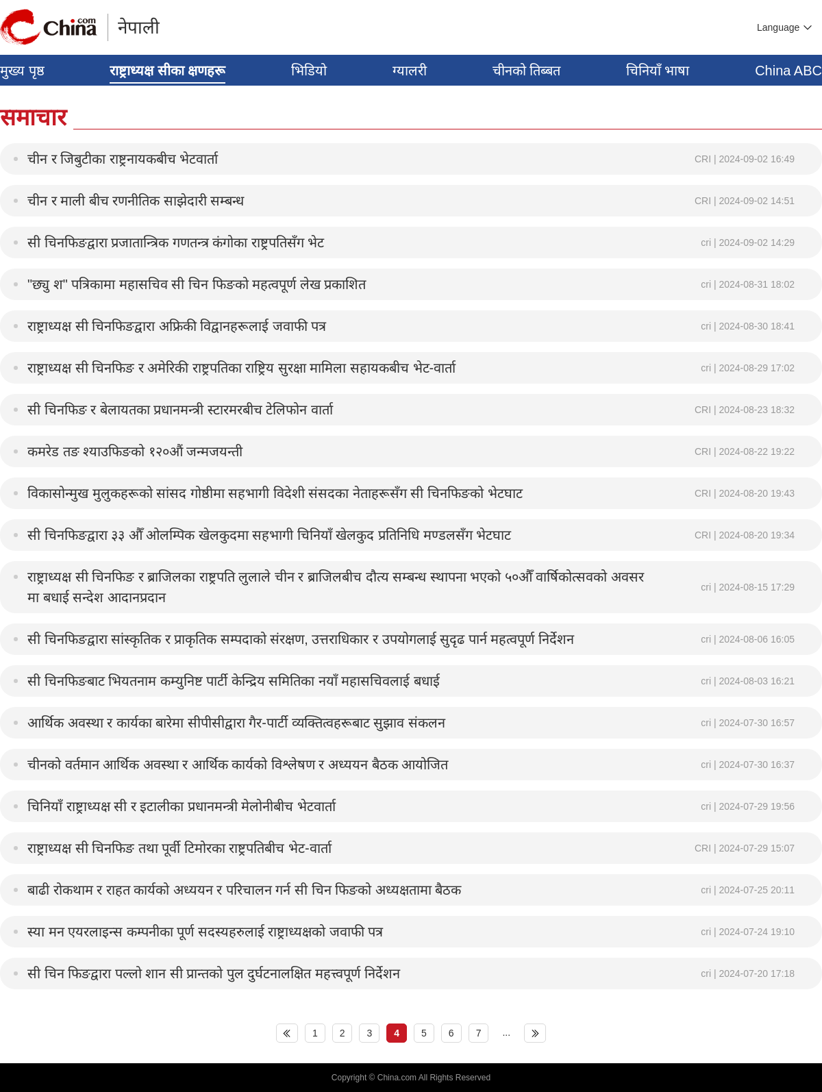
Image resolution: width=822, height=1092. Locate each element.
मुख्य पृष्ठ (22, 70)
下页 (535, 1033)
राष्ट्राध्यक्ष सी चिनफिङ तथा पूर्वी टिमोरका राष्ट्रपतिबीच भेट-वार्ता (179, 848)
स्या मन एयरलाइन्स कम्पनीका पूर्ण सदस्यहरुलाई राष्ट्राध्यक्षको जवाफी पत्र (205, 931)
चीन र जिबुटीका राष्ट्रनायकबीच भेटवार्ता (122, 158)
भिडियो (309, 70)
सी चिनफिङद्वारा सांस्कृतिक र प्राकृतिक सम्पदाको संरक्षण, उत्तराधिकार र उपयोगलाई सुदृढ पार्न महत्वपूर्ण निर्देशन (300, 639)
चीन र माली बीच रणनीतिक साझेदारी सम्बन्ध (135, 200)
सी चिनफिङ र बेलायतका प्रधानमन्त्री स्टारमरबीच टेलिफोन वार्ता (180, 409)
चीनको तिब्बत (527, 70)
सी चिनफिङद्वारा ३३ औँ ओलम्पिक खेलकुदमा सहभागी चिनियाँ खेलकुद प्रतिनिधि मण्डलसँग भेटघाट (269, 535)
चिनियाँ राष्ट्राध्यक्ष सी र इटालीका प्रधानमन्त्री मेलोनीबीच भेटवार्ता (181, 806)
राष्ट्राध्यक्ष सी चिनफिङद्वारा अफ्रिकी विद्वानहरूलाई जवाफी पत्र (176, 326)
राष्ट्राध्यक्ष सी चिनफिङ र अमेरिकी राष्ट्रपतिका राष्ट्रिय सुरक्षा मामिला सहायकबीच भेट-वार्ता (241, 367)
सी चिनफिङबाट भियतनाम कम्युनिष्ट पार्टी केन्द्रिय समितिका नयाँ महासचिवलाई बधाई (233, 680)
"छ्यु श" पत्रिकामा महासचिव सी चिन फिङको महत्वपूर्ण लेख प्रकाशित (196, 284)
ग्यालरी (410, 70)
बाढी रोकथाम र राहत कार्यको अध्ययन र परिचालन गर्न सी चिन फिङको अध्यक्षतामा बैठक (244, 889)
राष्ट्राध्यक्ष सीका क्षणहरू (167, 70)
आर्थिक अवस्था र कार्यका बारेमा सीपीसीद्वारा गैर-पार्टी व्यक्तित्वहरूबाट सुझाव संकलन (236, 722)
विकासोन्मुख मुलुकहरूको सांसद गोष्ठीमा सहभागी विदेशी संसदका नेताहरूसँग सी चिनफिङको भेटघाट (275, 493)
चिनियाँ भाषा (658, 70)
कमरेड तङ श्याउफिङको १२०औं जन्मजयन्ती (134, 451)
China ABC (788, 70)
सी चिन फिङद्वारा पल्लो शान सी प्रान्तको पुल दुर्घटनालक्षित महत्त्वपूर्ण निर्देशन (213, 973)
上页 (287, 1033)
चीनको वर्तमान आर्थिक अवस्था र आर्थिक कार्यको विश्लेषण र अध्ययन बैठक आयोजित (237, 764)
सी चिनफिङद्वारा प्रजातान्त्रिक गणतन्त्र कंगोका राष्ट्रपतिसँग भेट (175, 242)
